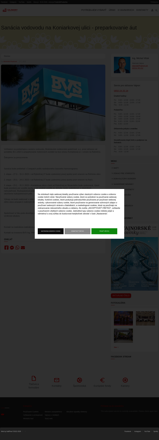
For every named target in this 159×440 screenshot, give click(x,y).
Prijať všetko (104, 231)
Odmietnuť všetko (77, 231)
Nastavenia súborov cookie (50, 231)
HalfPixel (9, 431)
